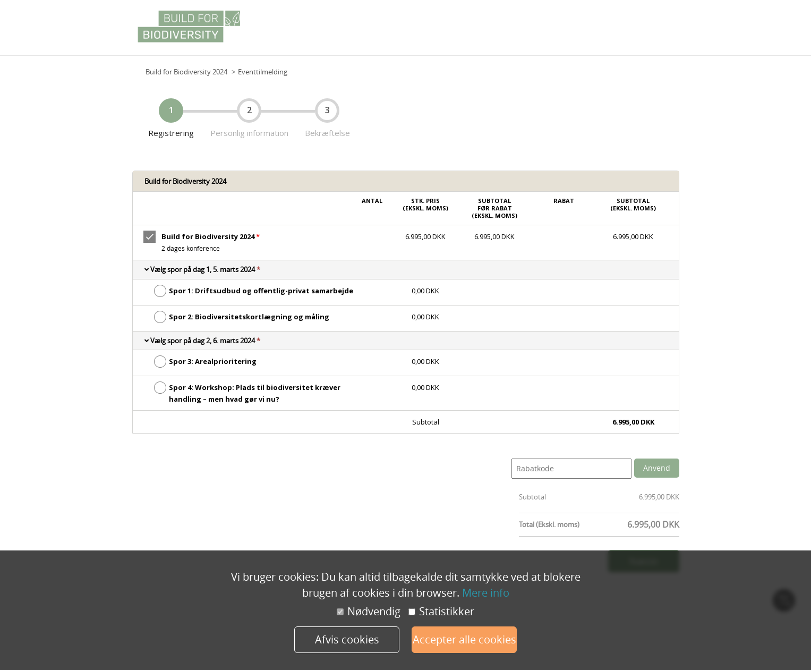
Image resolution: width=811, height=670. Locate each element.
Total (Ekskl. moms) (549, 524)
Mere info (485, 593)
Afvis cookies (347, 639)
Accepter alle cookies (464, 639)
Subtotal (532, 497)
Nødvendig (368, 611)
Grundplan (659, 31)
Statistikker (441, 611)
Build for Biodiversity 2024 (186, 72)
